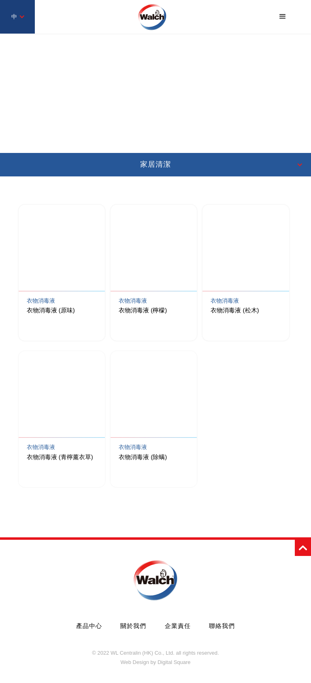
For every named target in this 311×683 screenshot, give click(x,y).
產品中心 (89, 625)
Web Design (134, 662)
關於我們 (133, 625)
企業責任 (178, 625)
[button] (283, 16)
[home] (152, 17)
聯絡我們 (222, 625)
